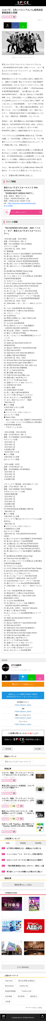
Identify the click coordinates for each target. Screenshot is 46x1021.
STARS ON (22, 986)
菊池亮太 (32, 996)
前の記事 (7, 749)
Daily (8, 843)
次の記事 (38, 749)
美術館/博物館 (9, 991)
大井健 (6, 1002)
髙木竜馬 (20, 996)
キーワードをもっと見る (35, 1007)
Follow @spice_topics (23, 705)
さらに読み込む (30, 967)
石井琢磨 (7, 996)
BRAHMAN (8, 986)
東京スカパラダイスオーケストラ (17, 762)
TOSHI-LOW (25, 991)
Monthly (38, 843)
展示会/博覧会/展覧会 (25, 981)
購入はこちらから (26, 212)
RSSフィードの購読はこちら (27, 684)
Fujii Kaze (8, 981)
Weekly (23, 843)
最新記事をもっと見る (28, 885)
